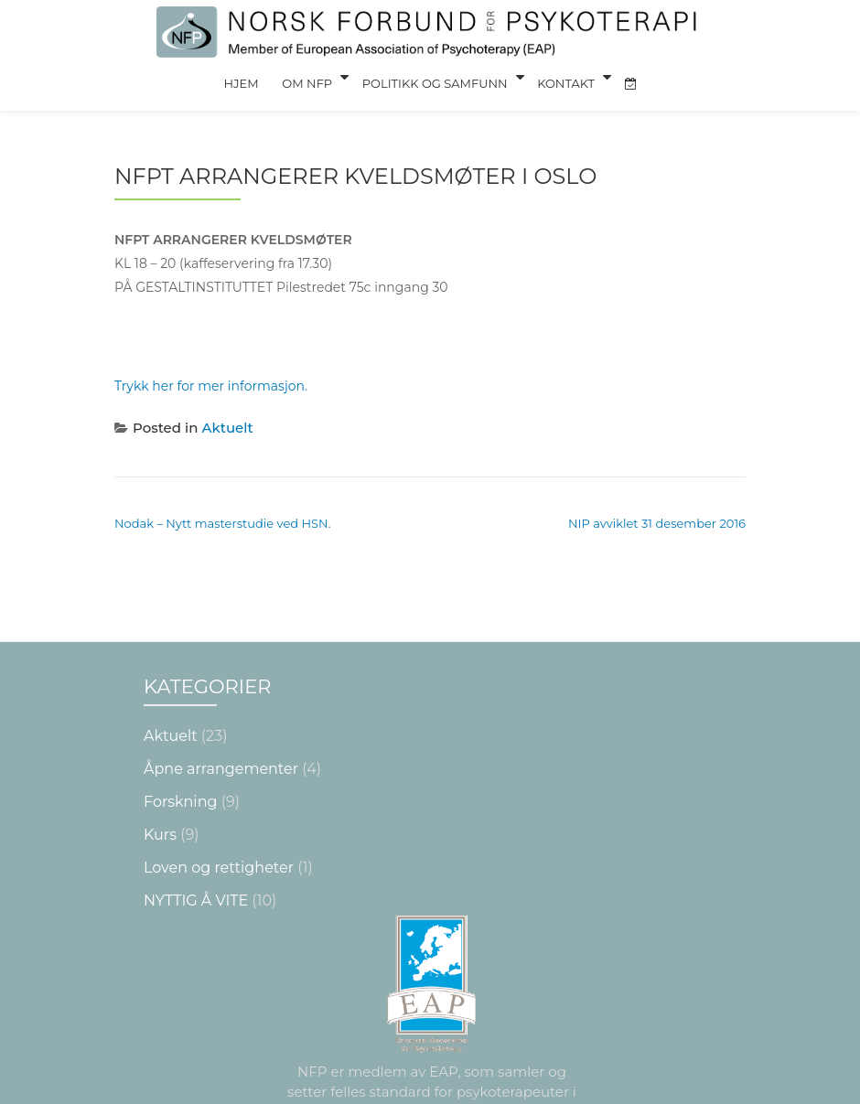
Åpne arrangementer (221, 658)
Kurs (160, 724)
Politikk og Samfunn (433, 77)
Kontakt (561, 77)
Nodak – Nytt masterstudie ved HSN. (222, 484)
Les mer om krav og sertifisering (432, 1031)
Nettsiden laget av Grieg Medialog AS (430, 1087)
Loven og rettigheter (219, 757)
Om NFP (309, 77)
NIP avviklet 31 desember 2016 (657, 484)
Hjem (248, 77)
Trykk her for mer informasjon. (210, 347)
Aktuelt (227, 389)
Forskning (180, 691)
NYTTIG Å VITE (196, 790)
